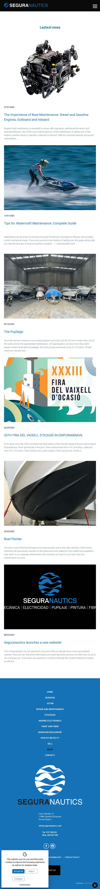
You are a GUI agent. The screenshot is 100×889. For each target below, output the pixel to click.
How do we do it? (50, 738)
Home (50, 692)
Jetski (50, 703)
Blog (50, 749)
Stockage (50, 715)
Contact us (50, 870)
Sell (50, 744)
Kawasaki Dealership (50, 732)
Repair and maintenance (50, 709)
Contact (50, 755)
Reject (31, 871)
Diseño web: (84, 883)
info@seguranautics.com (50, 826)
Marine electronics (50, 721)
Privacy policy (72, 857)
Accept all (18, 871)
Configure (18, 879)
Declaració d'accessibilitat (48, 857)
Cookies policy (25, 885)
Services (50, 698)
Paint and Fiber (50, 726)
